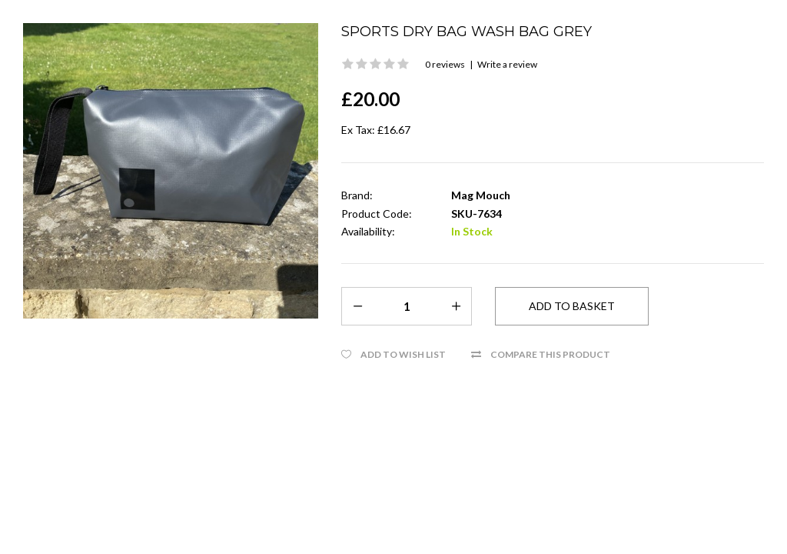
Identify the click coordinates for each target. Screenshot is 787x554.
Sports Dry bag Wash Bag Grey (466, 31)
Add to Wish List (403, 354)
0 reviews (445, 64)
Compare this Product (550, 354)
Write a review (507, 64)
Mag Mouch (480, 195)
